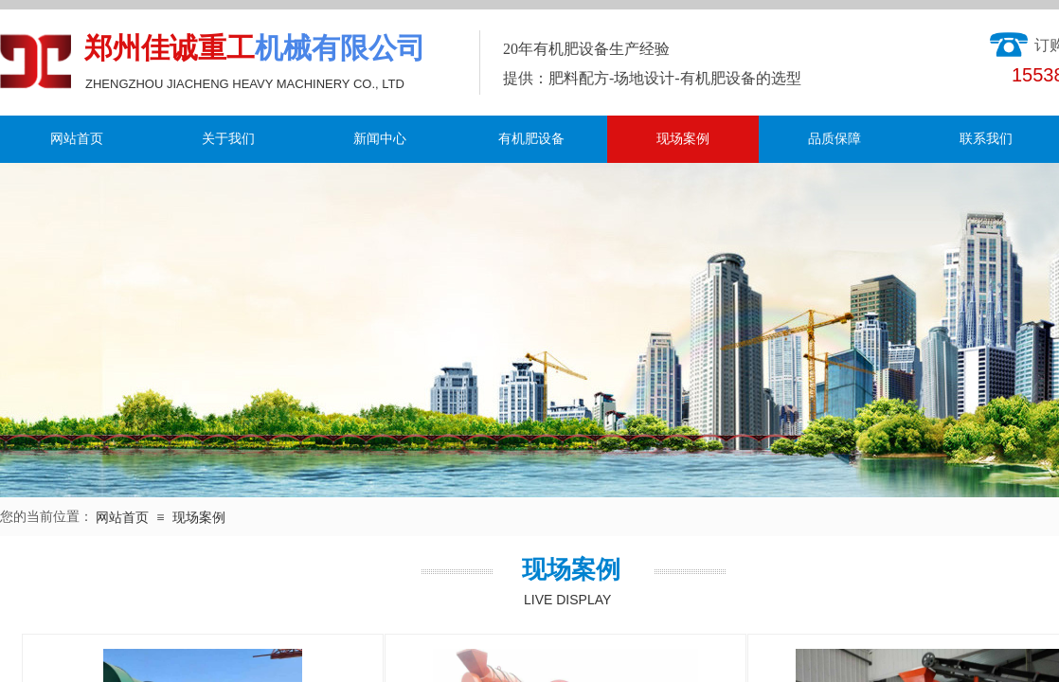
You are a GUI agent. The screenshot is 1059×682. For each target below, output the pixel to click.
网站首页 (76, 139)
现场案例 (682, 139)
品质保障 (834, 139)
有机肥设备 (531, 139)
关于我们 (228, 139)
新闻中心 (379, 139)
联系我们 (986, 139)
